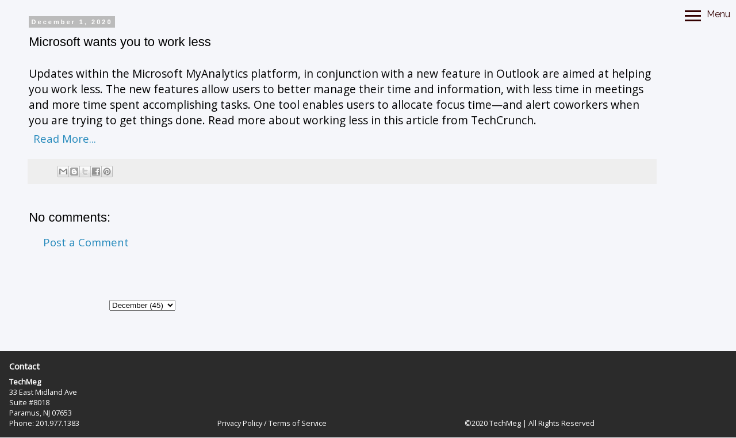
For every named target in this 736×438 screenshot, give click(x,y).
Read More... (64, 138)
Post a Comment (86, 242)
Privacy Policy (239, 423)
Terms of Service (298, 423)
